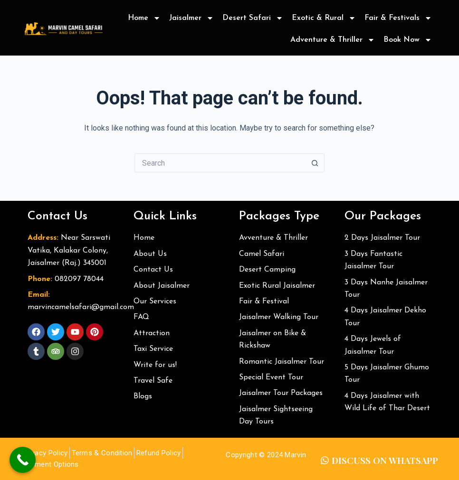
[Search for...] (220, 162)
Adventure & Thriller (332, 39)
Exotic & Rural (324, 18)
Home (144, 18)
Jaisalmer (191, 18)
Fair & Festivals (398, 18)
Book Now (407, 39)
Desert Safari (252, 18)
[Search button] (315, 162)
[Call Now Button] (23, 460)
